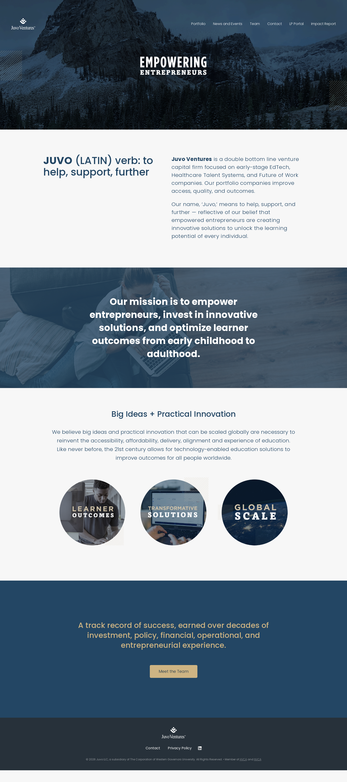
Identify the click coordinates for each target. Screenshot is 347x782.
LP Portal (296, 23)
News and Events (227, 23)
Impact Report (323, 23)
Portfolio (198, 23)
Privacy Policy (180, 748)
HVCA (243, 759)
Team (255, 23)
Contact (274, 23)
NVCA (257, 759)
